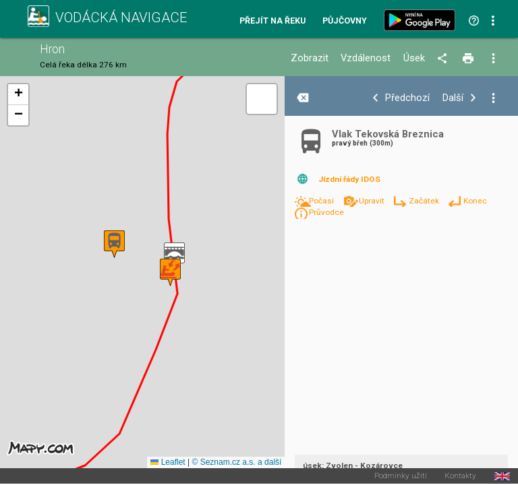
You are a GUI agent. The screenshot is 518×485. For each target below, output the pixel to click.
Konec (475, 200)
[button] (174, 256)
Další (452, 98)
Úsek (414, 58)
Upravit (372, 200)
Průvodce (326, 212)
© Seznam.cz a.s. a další (236, 462)
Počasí (322, 200)
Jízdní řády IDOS (349, 179)
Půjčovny (344, 21)
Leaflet (167, 462)
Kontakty (460, 476)
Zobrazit (309, 58)
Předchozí (407, 98)
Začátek (425, 200)
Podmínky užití (400, 476)
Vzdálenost (366, 58)
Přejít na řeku (272, 21)
